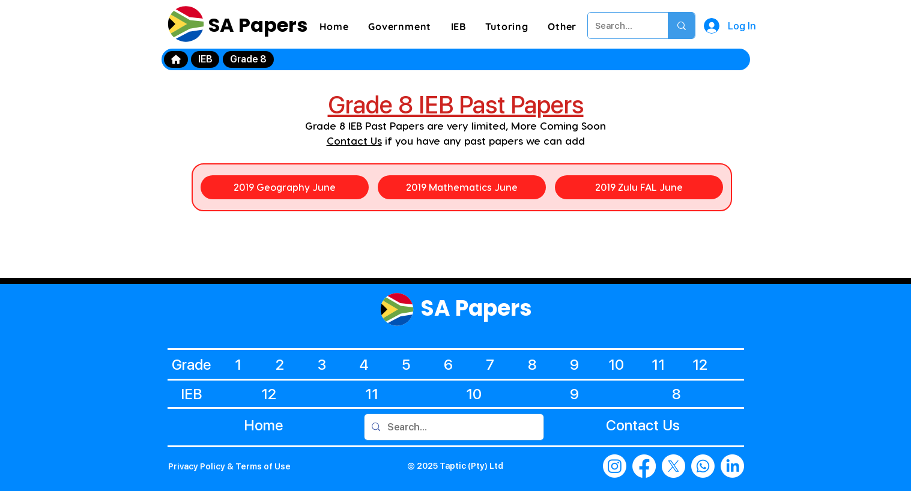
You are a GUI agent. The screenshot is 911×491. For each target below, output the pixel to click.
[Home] (176, 59)
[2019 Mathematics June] (462, 187)
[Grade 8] (248, 59)
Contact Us (354, 140)
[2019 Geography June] (285, 187)
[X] (673, 466)
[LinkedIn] (732, 466)
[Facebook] (644, 466)
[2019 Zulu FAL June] (639, 187)
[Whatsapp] (703, 466)
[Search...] (619, 25)
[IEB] (205, 59)
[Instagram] (614, 466)
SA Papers (255, 24)
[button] (399, 26)
